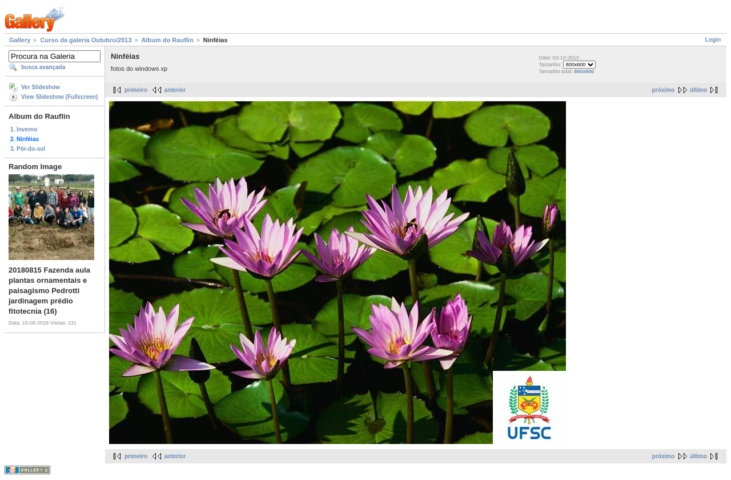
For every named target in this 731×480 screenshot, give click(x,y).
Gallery (19, 40)
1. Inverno (23, 129)
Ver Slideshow (40, 87)
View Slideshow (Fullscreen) (59, 97)
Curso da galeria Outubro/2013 (85, 40)
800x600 (584, 71)
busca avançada (43, 67)
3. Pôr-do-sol (27, 149)
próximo (663, 90)
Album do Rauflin (168, 40)
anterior (175, 90)
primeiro (135, 90)
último (698, 90)
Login (713, 40)
